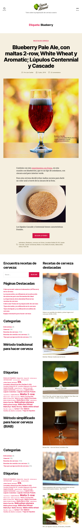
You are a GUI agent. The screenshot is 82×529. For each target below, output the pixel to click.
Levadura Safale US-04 (52, 242)
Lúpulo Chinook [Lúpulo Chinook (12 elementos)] (20, 390)
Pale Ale (25, 246)
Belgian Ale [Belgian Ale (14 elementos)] (20, 378)
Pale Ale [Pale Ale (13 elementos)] (5, 409)
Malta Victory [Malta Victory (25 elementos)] (17, 407)
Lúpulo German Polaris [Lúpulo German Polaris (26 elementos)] (26, 392)
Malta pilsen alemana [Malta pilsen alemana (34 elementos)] (24, 402)
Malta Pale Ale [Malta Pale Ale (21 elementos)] (8, 402)
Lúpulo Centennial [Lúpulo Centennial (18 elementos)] (9, 390)
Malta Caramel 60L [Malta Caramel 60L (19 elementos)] (27, 396)
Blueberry (29, 242)
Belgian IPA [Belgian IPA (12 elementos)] (26, 378)
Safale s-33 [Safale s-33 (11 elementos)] (11, 409)
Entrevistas (7, 327)
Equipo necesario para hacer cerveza (17, 314)
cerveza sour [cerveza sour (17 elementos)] (7, 380)
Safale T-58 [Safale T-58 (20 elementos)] (18, 409)
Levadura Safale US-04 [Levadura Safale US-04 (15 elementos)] (10, 386)
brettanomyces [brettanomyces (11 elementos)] (33, 378)
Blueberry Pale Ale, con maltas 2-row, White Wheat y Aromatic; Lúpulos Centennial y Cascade (41, 56)
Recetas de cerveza (41, 41)
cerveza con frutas (38, 242)
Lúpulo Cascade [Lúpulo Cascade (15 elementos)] (27, 388)
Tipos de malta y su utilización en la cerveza (19, 306)
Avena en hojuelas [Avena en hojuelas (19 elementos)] (9, 378)
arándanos (22, 242)
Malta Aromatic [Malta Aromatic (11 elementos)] (6, 396)
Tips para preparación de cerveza (16, 337)
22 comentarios (55, 72)
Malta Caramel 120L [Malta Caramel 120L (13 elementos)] (8, 398)
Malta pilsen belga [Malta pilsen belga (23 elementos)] (10, 404)
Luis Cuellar (29, 72)
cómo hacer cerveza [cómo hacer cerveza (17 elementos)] (10, 382)
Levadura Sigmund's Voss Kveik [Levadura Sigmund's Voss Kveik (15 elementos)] (27, 386)
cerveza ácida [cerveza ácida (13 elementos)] (25, 380)
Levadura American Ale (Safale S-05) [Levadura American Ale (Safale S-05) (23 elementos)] (17, 384)
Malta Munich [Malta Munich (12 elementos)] (33, 400)
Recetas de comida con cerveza (15, 334)
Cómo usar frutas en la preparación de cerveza (20, 304)
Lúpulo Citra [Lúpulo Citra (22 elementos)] (28, 390)
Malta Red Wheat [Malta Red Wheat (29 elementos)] (25, 404)
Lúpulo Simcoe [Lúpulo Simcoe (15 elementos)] (15, 394)
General (6, 329)
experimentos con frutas (42, 168)
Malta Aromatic (50, 244)
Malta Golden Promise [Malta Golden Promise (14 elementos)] (9, 400)
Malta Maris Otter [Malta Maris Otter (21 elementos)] (23, 400)
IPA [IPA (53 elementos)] (19, 382)
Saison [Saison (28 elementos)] (26, 409)
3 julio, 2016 (42, 72)
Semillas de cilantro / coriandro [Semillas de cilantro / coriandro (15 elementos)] (12, 410)
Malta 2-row (40, 244)
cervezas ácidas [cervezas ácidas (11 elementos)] (16, 380)
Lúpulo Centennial (30, 244)
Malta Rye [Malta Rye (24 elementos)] (7, 407)
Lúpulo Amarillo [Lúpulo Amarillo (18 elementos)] (8, 388)
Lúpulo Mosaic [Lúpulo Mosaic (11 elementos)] (6, 394)
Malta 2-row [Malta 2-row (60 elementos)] (27, 394)
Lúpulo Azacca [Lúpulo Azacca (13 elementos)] (18, 388)
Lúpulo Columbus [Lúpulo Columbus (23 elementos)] (10, 392)
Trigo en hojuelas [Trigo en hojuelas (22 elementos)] (28, 411)
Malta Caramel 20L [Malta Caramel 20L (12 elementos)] (15, 396)
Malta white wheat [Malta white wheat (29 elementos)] (31, 406)
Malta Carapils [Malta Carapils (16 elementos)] (19, 398)
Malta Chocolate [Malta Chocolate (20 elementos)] (30, 398)
